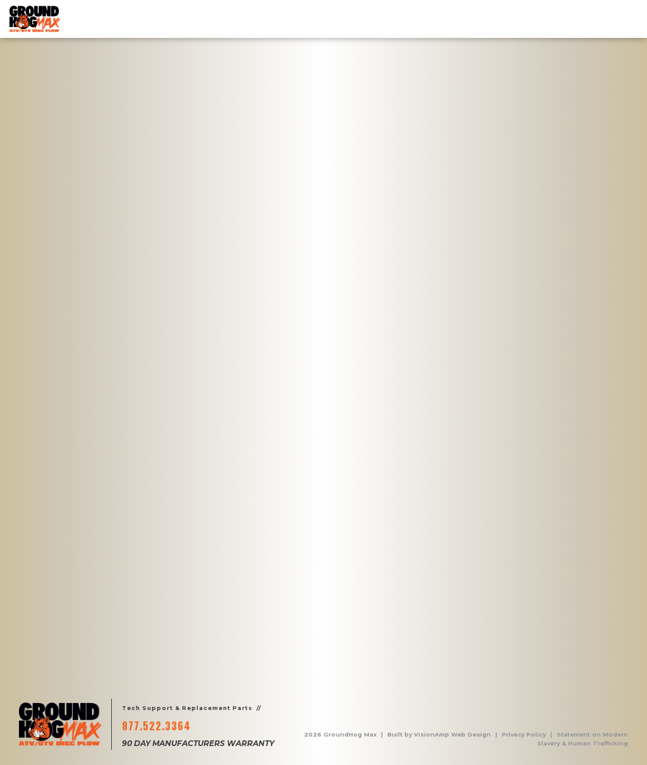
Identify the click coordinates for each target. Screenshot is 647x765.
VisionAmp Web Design (452, 734)
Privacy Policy (524, 734)
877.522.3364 (156, 725)
